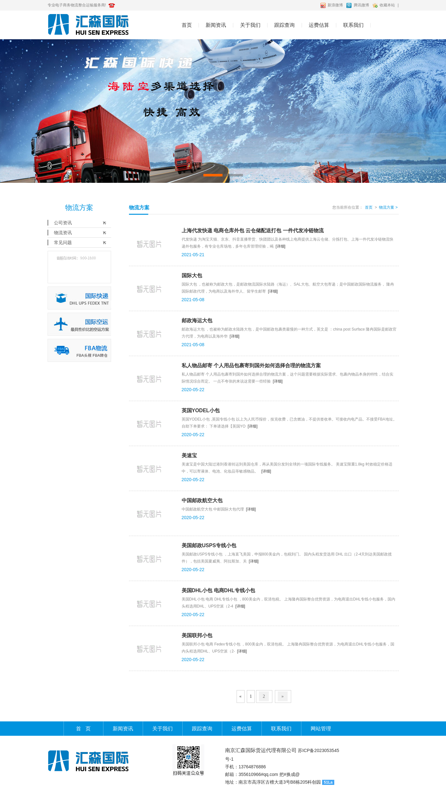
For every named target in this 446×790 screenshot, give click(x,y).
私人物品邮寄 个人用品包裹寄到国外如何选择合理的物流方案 (251, 365)
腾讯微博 (361, 5)
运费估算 (319, 25)
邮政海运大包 (197, 320)
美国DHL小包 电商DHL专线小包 (218, 590)
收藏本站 (387, 5)
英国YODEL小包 (201, 410)
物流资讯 (63, 232)
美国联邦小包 (197, 635)
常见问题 (63, 242)
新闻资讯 (216, 25)
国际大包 (192, 275)
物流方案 (388, 207)
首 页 (83, 728)
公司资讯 (63, 222)
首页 (187, 25)
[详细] (280, 246)
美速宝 (189, 455)
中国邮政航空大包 (202, 500)
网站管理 (321, 728)
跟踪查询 (284, 25)
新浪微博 (335, 5)
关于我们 (250, 25)
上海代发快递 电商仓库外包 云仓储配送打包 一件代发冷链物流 (253, 230)
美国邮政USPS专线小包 (209, 545)
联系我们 (353, 25)
